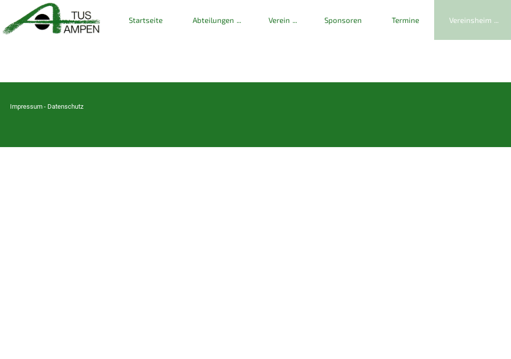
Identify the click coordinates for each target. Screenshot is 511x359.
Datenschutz (65, 106)
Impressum (26, 106)
